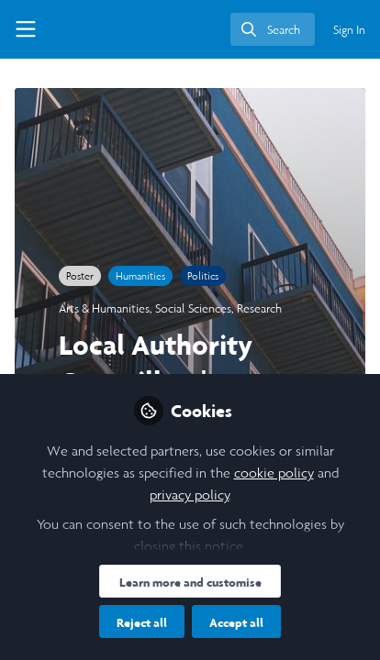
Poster (80, 276)
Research (259, 308)
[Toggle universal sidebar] (25, 29)
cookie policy (274, 472)
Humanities (140, 276)
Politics (202, 276)
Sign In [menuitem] (349, 30)
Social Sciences (193, 308)
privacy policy (189, 494)
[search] (272, 29)
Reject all (142, 622)
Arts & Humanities (104, 308)
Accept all (236, 622)
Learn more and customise (190, 582)
